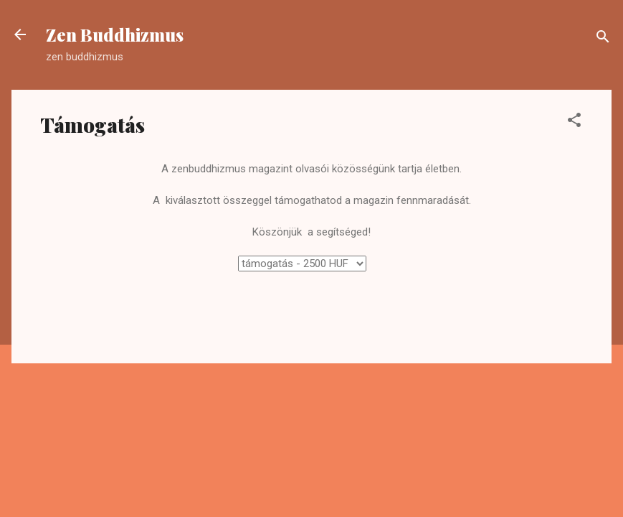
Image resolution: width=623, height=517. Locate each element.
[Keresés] (603, 39)
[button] (574, 122)
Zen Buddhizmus (115, 34)
